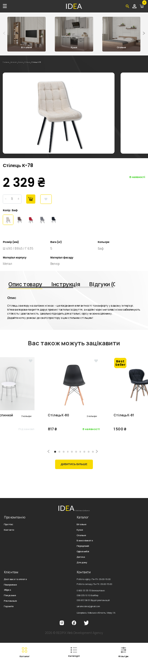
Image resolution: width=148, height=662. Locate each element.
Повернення (10, 584)
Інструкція (65, 284)
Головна (7, 62)
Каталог (17, 62)
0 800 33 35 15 (91, 590)
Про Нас (8, 524)
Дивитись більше (74, 464)
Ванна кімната (85, 540)
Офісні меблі (83, 551)
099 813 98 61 (93, 600)
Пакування (10, 595)
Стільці (33, 62)
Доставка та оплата (15, 579)
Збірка (7, 589)
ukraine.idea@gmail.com (88, 606)
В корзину (30, 198)
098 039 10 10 (87, 595)
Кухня (26, 62)
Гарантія (8, 606)
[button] (144, 33)
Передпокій (83, 545)
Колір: (7, 210)
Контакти (9, 529)
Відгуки (103, 284)
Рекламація (10, 600)
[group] (59, 113)
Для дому (82, 562)
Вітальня (81, 524)
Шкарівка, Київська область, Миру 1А (96, 612)
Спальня (81, 535)
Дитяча (81, 556)
